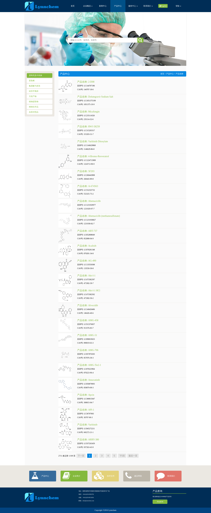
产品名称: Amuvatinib (88, 380)
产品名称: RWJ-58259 (88, 126)
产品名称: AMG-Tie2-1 (89, 365)
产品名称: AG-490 (86, 260)
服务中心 (133, 6)
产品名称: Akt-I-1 (86, 275)
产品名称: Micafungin (88, 111)
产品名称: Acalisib (86, 245)
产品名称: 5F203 (85, 171)
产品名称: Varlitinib (87, 424)
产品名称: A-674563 (87, 186)
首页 (73, 6)
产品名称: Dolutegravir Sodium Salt (95, 96)
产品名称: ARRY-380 (88, 439)
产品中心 (118, 6)
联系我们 (148, 6)
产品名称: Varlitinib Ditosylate (92, 141)
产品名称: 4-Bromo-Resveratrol (93, 156)
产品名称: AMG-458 (87, 320)
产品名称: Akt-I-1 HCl (88, 290)
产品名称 (179, 74)
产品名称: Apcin (85, 394)
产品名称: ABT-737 (87, 231)
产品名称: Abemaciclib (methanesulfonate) (98, 216)
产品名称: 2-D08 (85, 81)
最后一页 (133, 456)
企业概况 (87, 6)
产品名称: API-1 (85, 409)
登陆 (178, 6)
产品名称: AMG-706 (87, 350)
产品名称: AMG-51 (87, 335)
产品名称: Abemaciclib (89, 201)
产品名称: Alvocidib (87, 305)
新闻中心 (103, 6)
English (164, 6)
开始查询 (160, 502)
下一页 (81, 456)
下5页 (122, 456)
